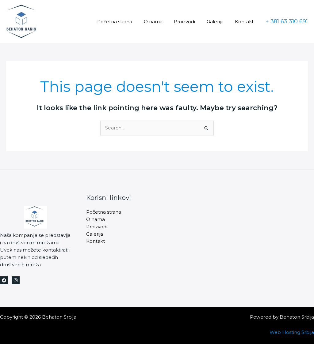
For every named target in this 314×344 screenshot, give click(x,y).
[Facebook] (4, 280)
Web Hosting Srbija (292, 332)
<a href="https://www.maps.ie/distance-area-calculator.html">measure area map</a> (243, 226)
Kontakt (245, 21)
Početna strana (125, 21)
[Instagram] (16, 280)
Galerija (218, 21)
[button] (287, 21)
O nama (161, 21)
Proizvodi (190, 21)
